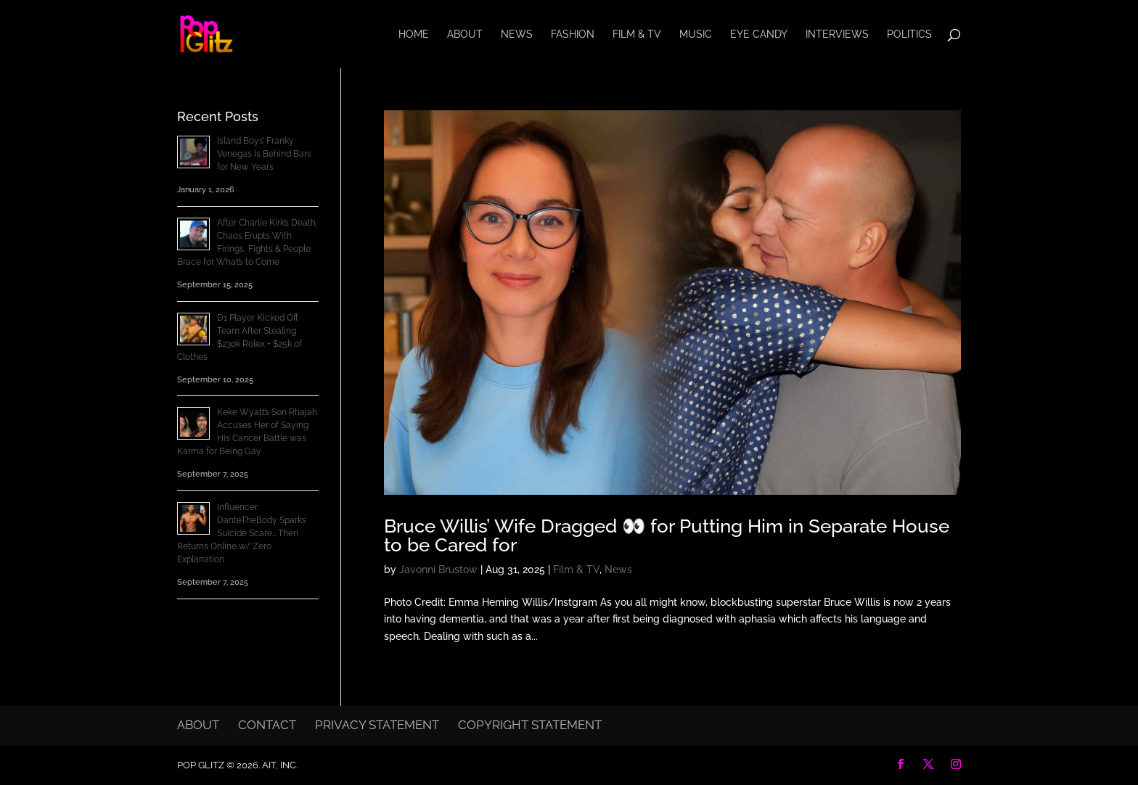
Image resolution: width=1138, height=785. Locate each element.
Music (695, 34)
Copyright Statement (530, 725)
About (465, 34)
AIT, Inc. (279, 765)
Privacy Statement (377, 725)
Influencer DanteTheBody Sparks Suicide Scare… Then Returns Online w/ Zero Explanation (241, 533)
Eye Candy (758, 34)
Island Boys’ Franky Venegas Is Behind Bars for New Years (264, 154)
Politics (909, 34)
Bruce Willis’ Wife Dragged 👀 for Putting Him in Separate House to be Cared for (666, 535)
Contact (267, 725)
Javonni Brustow (438, 569)
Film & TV (637, 34)
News (517, 34)
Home (413, 34)
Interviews (837, 34)
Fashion (572, 34)
